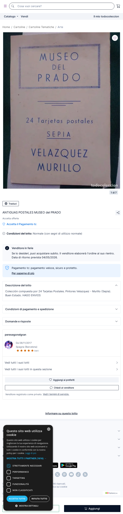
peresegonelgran (15, 334)
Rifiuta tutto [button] (39, 498)
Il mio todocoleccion (106, 16)
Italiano (111, 493)
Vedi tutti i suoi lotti (61, 362)
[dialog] (28, 468)
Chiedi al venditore (62, 387)
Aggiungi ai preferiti (61, 379)
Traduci (11, 203)
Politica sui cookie (57, 486)
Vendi (24, 16)
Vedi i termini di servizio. (56, 394)
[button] (61, 285)
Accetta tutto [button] (17, 498)
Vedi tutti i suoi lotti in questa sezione (61, 369)
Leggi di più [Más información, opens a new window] (30, 453)
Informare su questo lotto (61, 413)
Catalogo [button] (10, 16)
